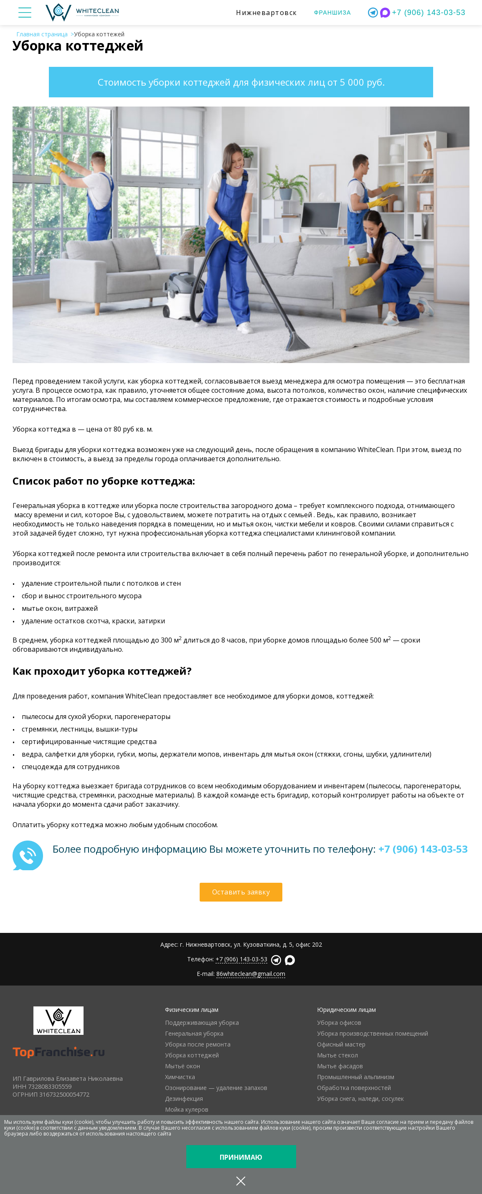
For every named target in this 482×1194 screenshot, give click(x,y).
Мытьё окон (182, 1066)
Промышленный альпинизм (355, 1077)
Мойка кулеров (186, 1109)
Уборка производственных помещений (372, 1033)
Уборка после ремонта (198, 1044)
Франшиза (332, 12)
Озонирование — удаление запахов (216, 1088)
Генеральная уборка (194, 1033)
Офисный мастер (341, 1044)
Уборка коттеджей (192, 1055)
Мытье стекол (337, 1055)
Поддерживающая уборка (202, 1022)
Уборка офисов (339, 1022)
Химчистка (180, 1077)
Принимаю (241, 1157)
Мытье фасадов (340, 1066)
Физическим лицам (191, 1010)
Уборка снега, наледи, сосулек (360, 1099)
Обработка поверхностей (354, 1088)
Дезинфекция (184, 1099)
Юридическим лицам (346, 1010)
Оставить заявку (241, 892)
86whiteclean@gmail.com (250, 974)
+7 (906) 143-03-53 (429, 12)
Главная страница (42, 34)
